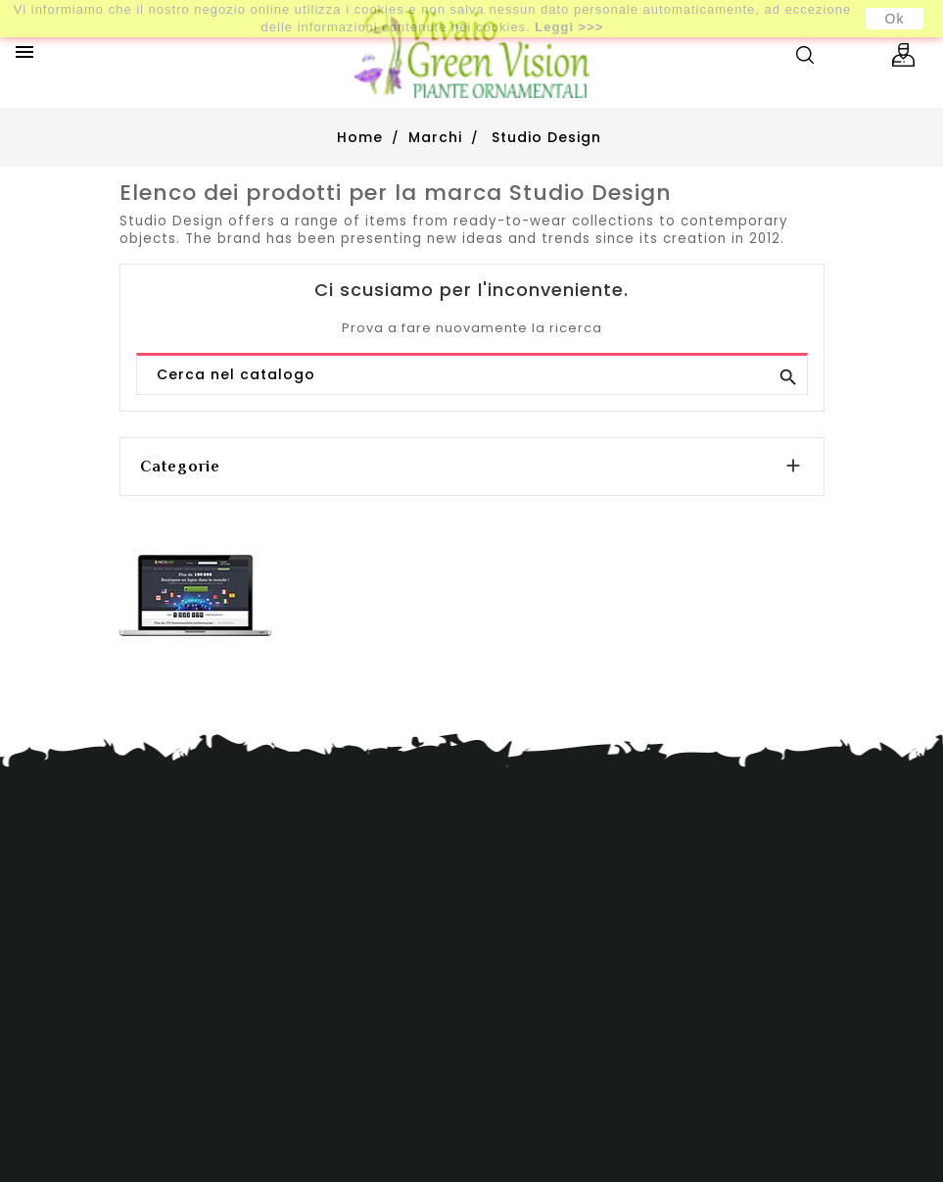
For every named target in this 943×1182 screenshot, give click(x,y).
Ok (895, 18)
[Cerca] (472, 375)
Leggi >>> (569, 27)
